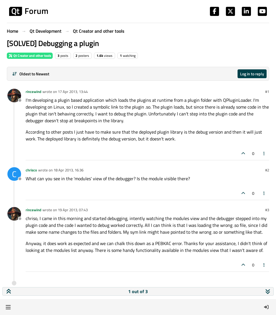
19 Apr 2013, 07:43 (73, 210)
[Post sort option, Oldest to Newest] (30, 73)
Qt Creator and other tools (29, 55)
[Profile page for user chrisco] (14, 174)
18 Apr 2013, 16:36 (68, 170)
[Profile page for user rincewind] (14, 95)
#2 (267, 170)
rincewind (33, 91)
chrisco (31, 170)
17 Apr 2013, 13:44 (73, 91)
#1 (267, 91)
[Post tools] (264, 153)
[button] (8, 307)
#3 (267, 210)
